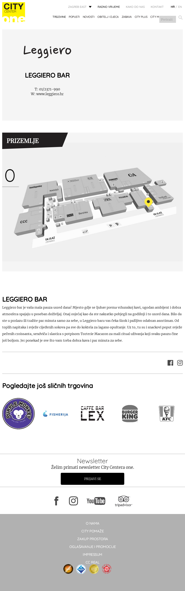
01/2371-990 (47, 89)
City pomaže (92, 531)
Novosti (89, 17)
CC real (93, 562)
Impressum (92, 554)
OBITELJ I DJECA (108, 17)
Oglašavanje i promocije (92, 546)
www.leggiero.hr (47, 94)
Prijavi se (92, 479)
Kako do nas (135, 7)
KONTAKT (157, 7)
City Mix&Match (162, 17)
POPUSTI (74, 17)
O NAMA (92, 523)
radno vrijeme (109, 7)
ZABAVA (127, 17)
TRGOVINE (59, 17)
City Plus (141, 17)
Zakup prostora (92, 539)
